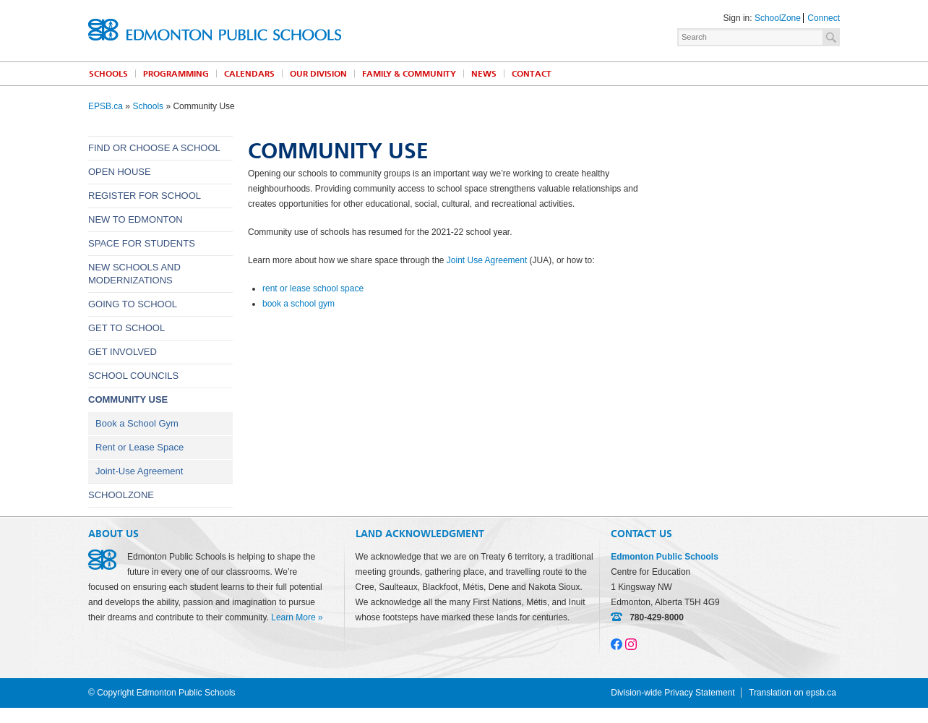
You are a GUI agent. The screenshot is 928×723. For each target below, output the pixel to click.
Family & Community (409, 74)
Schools (108, 74)
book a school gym (298, 304)
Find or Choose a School (154, 147)
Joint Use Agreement (487, 260)
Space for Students (141, 243)
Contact (531, 74)
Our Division (318, 74)
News (484, 74)
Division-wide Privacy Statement (672, 693)
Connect (823, 18)
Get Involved (122, 351)
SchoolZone (778, 18)
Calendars (249, 74)
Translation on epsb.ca (792, 693)
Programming (176, 74)
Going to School (132, 304)
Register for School (144, 195)
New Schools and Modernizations (134, 274)
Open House (119, 171)
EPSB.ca (105, 106)
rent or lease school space (313, 288)
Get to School (126, 327)
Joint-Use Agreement (139, 471)
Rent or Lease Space (139, 447)
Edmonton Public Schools (214, 29)
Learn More (293, 617)
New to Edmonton (135, 219)
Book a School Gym (137, 423)
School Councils (133, 375)
